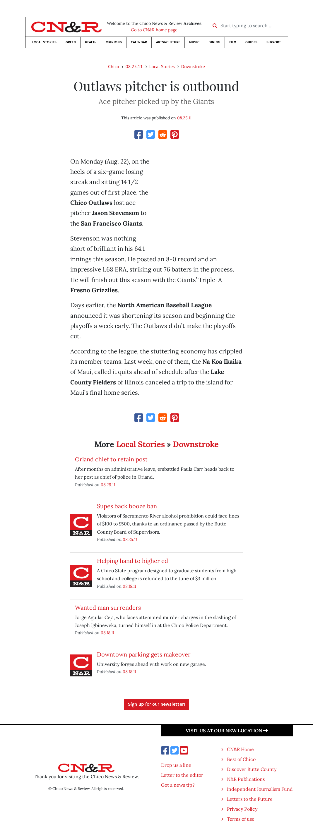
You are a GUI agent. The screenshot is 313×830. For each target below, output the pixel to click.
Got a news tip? (178, 785)
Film (232, 42)
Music (194, 42)
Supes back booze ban (127, 506)
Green (71, 42)
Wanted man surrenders (108, 607)
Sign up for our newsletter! (156, 704)
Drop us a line (176, 765)
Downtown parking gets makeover (144, 654)
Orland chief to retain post (111, 459)
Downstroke (193, 66)
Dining (214, 42)
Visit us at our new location (227, 730)
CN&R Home (240, 749)
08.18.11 (129, 586)
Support (273, 42)
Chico (113, 66)
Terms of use (240, 819)
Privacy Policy (242, 809)
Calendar (139, 42)
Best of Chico (241, 759)
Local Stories (44, 42)
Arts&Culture (168, 42)
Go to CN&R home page (154, 29)
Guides (251, 42)
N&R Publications (246, 779)
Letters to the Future (250, 799)
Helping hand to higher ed (132, 560)
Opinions (114, 42)
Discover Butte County (251, 769)
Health (91, 42)
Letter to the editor (182, 775)
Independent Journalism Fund (260, 789)
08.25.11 (134, 66)
